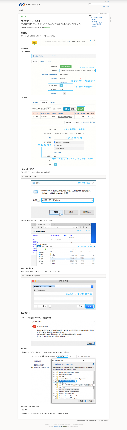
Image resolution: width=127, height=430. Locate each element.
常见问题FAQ (95, 26)
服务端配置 (94, 21)
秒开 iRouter (57, 426)
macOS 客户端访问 (96, 24)
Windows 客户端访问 (97, 23)
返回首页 (23, 16)
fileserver (26, 10)
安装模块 (94, 19)
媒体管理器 (106, 6)
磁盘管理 (47, 27)
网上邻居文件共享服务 (96, 17)
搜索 (108, 4)
